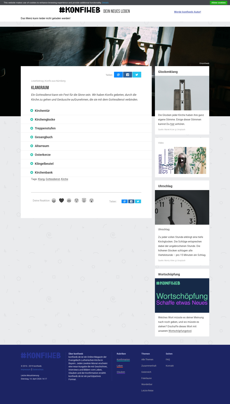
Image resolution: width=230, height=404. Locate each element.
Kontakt (170, 365)
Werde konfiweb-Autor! (187, 11)
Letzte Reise (147, 390)
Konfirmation (123, 359)
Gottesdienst (53, 179)
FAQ (168, 359)
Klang (41, 179)
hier (172, 124)
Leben (120, 365)
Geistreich (146, 372)
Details (105, 2)
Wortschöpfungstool (180, 330)
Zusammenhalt (148, 365)
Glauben (121, 372)
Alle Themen (147, 359)
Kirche (64, 179)
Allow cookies (218, 2)
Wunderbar (146, 384)
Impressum (26, 369)
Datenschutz (38, 369)
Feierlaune (146, 378)
